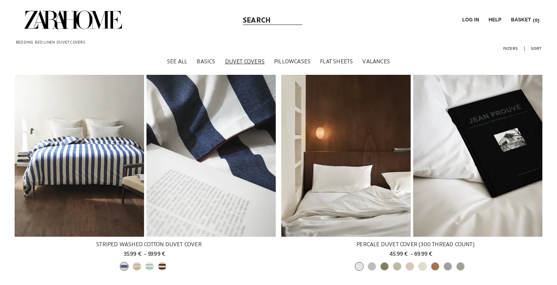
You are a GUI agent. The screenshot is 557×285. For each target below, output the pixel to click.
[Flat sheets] (336, 62)
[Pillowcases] (292, 62)
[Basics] (206, 62)
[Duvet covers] (245, 62)
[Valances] (376, 62)
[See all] (177, 62)
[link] (73, 19)
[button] (469, 20)
